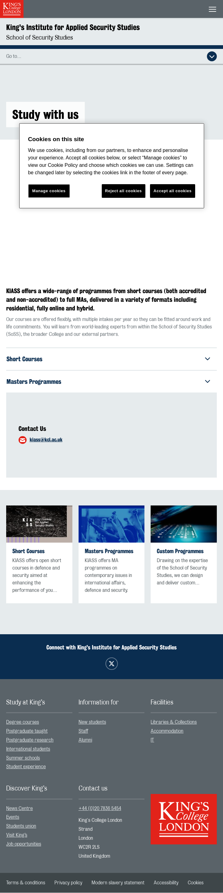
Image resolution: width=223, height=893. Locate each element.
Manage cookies (49, 191)
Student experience (26, 767)
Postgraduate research (30, 740)
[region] (111, 166)
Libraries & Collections (174, 722)
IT (152, 740)
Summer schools (23, 758)
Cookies (196, 883)
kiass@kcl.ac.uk (46, 439)
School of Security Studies (39, 38)
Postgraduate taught (27, 731)
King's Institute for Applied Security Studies (73, 27)
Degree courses (22, 722)
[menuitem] (39, 722)
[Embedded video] (111, 211)
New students (92, 722)
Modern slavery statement (118, 883)
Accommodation (167, 731)
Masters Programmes (33, 381)
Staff (83, 731)
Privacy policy (68, 883)
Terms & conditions (25, 883)
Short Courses (24, 358)
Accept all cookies (172, 191)
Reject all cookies (123, 191)
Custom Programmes (180, 551)
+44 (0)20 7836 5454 (100, 808)
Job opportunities (23, 844)
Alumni (85, 740)
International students (28, 749)
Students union (21, 826)
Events (12, 817)
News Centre (19, 808)
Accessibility (166, 883)
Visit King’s (16, 835)
